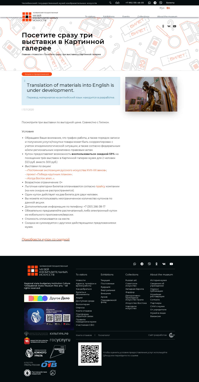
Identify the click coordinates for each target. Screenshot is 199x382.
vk (169, 26)
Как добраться (84, 289)
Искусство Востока (136, 303)
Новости (37, 54)
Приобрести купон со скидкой (46, 239)
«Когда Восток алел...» (40, 178)
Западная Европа (134, 289)
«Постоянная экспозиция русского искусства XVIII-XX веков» (66, 170)
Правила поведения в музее (86, 320)
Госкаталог (104, 335)
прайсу (100, 186)
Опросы (80, 307)
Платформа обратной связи (84, 315)
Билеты (170, 2)
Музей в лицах (158, 313)
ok (163, 26)
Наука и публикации (156, 290)
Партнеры (155, 303)
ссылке (134, 355)
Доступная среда (85, 301)
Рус (162, 8)
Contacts (155, 299)
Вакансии (155, 316)
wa (149, 2)
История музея (158, 280)
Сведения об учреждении (157, 284)
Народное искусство (131, 307)
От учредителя (158, 309)
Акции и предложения (37, 74)
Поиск (110, 2)
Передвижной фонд (108, 301)
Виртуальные (108, 290)
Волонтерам (83, 304)
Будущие (105, 287)
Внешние (106, 293)
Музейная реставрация (157, 295)
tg (155, 2)
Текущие (105, 280)
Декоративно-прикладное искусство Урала (134, 297)
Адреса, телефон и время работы (86, 284)
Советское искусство (131, 284)
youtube (174, 26)
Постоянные (107, 283)
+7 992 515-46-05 (134, 2)
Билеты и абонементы (82, 293)
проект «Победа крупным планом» (49, 174)
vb (160, 2)
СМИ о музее (157, 306)
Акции (79, 297)
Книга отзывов (84, 311)
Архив (104, 297)
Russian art (131, 280)
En (168, 8)
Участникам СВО (85, 325)
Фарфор (130, 292)
